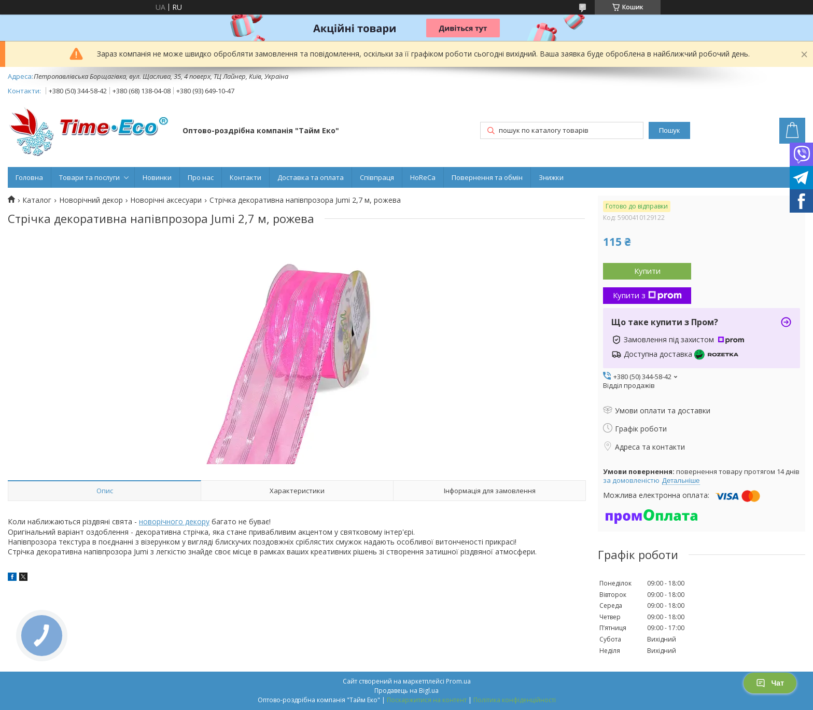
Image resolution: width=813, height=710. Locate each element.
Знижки (551, 177)
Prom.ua (458, 681)
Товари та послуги (89, 177)
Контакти (245, 177)
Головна (29, 177)
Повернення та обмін (487, 177)
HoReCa (423, 177)
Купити (647, 271)
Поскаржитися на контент (427, 699)
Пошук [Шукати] (669, 130)
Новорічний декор (91, 200)
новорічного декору (174, 521)
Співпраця (377, 177)
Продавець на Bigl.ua (406, 690)
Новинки (157, 177)
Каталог (36, 200)
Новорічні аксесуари (166, 200)
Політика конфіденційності (514, 699)
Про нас (201, 177)
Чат (770, 683)
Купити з (647, 295)
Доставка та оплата (310, 177)
